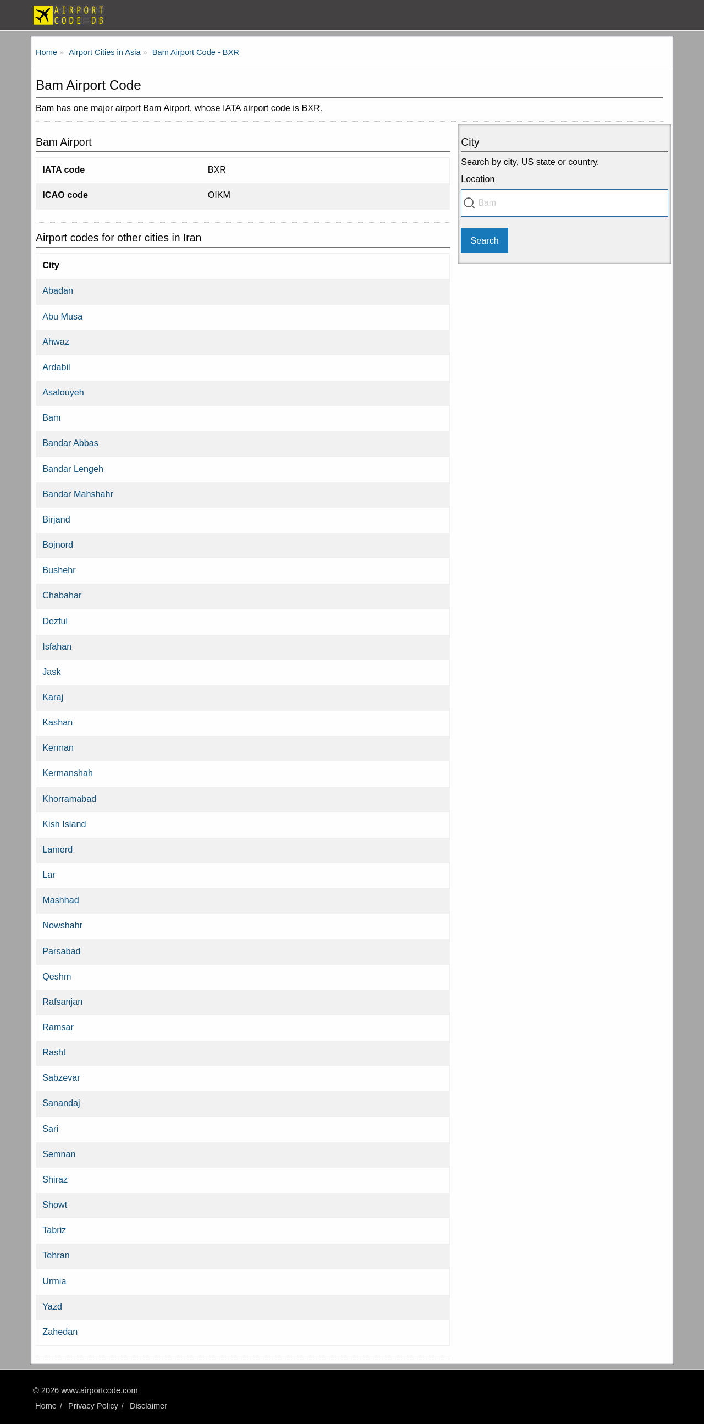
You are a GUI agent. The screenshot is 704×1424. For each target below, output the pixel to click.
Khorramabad (69, 799)
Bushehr (58, 570)
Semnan (58, 1154)
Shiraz (55, 1179)
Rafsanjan (62, 1002)
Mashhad (60, 900)
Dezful (55, 621)
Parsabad (61, 951)
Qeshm (56, 976)
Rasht (53, 1052)
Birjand (56, 519)
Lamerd (57, 849)
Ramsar (58, 1027)
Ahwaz (55, 342)
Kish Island (64, 824)
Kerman (58, 747)
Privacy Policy (93, 1405)
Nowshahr (62, 925)
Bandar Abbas (70, 443)
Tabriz (54, 1230)
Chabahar (61, 595)
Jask (51, 672)
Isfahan (57, 646)
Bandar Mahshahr (77, 494)
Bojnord (57, 544)
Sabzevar (61, 1077)
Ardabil (56, 367)
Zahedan (60, 1332)
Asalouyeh (63, 392)
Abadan (57, 290)
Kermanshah (67, 773)
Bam (51, 417)
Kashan (57, 722)
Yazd (52, 1306)
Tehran (56, 1255)
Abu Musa (62, 316)
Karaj (52, 697)
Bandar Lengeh (72, 469)
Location (477, 179)
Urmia (54, 1281)
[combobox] (564, 203)
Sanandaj (61, 1103)
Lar (48, 874)
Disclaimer (148, 1405)
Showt (54, 1204)
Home (46, 1405)
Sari (50, 1129)
